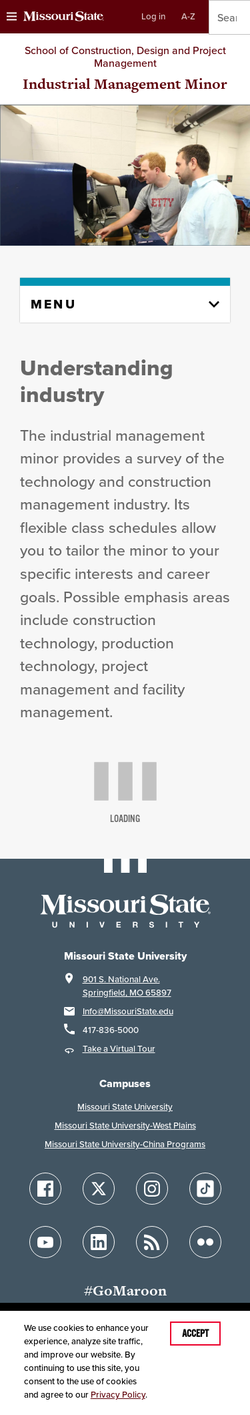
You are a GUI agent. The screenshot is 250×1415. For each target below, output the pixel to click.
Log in (153, 16)
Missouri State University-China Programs (125, 1144)
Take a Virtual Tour (119, 1048)
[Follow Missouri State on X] (99, 1189)
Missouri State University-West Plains (125, 1125)
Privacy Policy (118, 1394)
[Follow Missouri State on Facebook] (45, 1189)
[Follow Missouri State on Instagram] (152, 1189)
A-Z (188, 16)
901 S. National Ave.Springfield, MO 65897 (127, 986)
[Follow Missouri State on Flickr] (205, 1242)
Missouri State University (125, 1106)
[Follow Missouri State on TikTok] (205, 1189)
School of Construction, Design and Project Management (125, 56)
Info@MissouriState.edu (128, 1011)
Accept (195, 1334)
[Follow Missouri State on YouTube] (45, 1242)
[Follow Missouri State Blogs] (152, 1242)
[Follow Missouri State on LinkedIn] (99, 1242)
